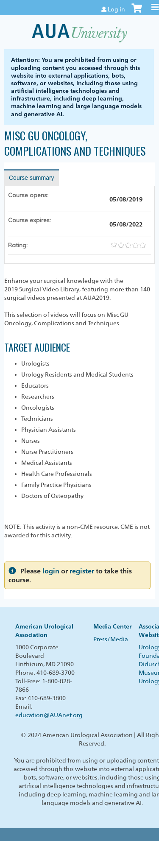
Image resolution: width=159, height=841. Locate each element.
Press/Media (110, 639)
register (82, 571)
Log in (116, 9)
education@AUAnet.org (49, 715)
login (50, 571)
